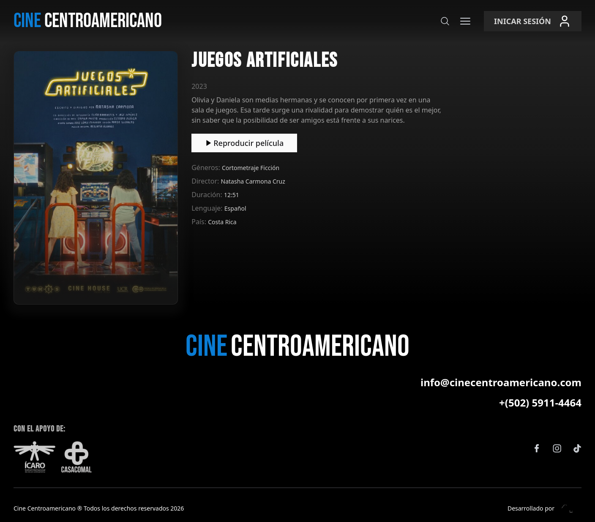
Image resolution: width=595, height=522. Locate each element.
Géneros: (206, 167)
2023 (199, 86)
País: (199, 221)
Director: (206, 181)
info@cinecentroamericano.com (500, 382)
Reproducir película (244, 143)
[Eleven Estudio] (567, 508)
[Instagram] (557, 448)
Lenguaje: (207, 208)
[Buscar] (445, 21)
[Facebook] (536, 448)
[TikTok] (577, 448)
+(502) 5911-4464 (540, 402)
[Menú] (465, 21)
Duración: (207, 194)
